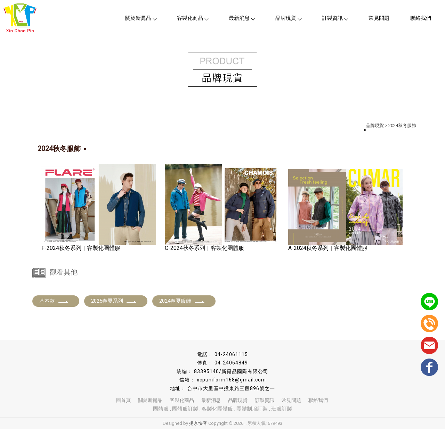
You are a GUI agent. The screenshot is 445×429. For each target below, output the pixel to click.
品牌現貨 (288, 18)
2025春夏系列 (114, 301)
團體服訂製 (185, 409)
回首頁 (123, 400)
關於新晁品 (140, 18)
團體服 (161, 409)
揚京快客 (198, 423)
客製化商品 (192, 18)
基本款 (54, 301)
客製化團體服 (217, 409)
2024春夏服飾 (182, 301)
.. (245, 423)
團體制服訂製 (252, 409)
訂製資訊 (335, 18)
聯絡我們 (420, 18)
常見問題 (379, 18)
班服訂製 (281, 409)
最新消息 (241, 18)
